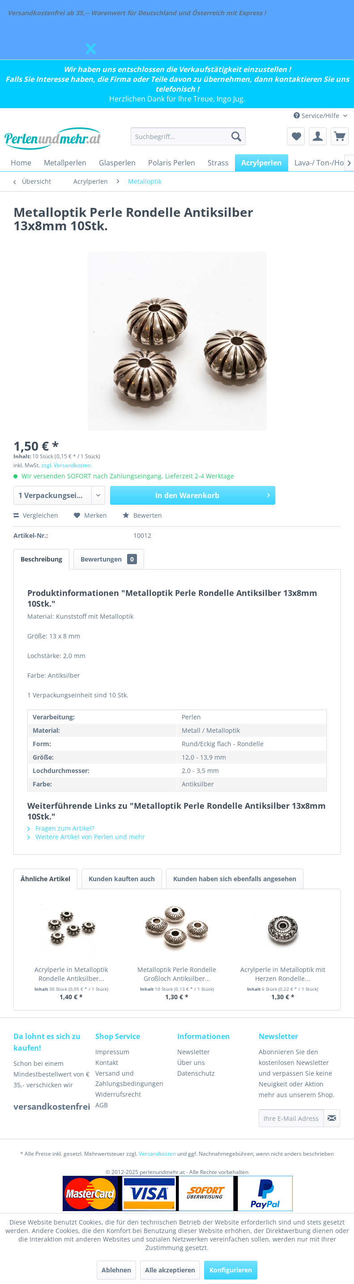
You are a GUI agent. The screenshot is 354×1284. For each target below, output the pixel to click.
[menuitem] (188, 136)
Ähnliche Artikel (45, 878)
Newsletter (193, 1051)
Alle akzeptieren (170, 1270)
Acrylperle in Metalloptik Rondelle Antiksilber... (71, 974)
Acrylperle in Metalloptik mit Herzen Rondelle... (282, 974)
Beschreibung (41, 559)
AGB (101, 1105)
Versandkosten (157, 1153)
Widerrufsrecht (118, 1094)
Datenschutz (196, 1073)
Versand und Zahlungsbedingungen (129, 1078)
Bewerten (142, 515)
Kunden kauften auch (122, 878)
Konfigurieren (230, 1270)
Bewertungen (109, 559)
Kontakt (106, 1062)
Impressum (112, 1051)
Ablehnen (116, 1270)
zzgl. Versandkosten (66, 465)
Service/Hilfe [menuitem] (317, 115)
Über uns (191, 1062)
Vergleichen (35, 515)
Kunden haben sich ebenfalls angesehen (234, 878)
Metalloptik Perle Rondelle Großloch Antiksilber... (176, 974)
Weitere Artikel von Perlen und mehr (86, 836)
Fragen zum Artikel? (60, 828)
